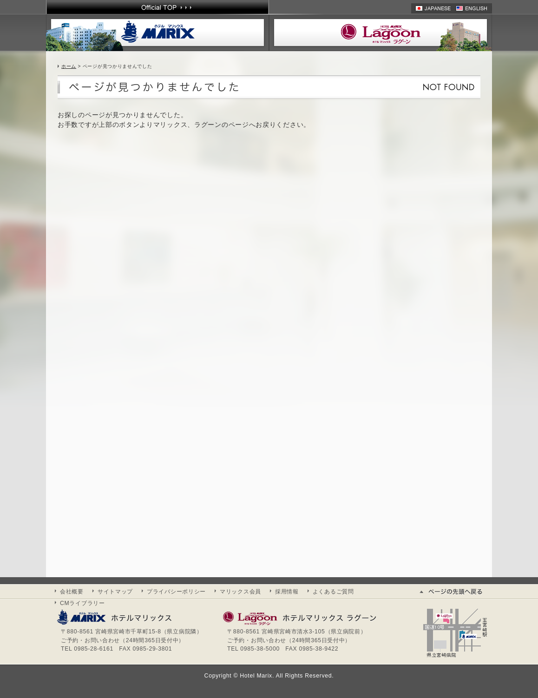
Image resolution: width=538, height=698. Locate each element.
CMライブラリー (82, 603)
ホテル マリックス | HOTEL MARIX (157, 32)
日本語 (433, 8)
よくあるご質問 (333, 591)
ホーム (68, 66)
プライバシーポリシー (176, 591)
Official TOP (157, 7)
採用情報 (287, 591)
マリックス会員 (240, 591)
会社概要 (72, 591)
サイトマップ (115, 591)
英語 (474, 8)
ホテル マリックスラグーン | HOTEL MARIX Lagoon (380, 32)
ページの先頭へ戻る (455, 592)
